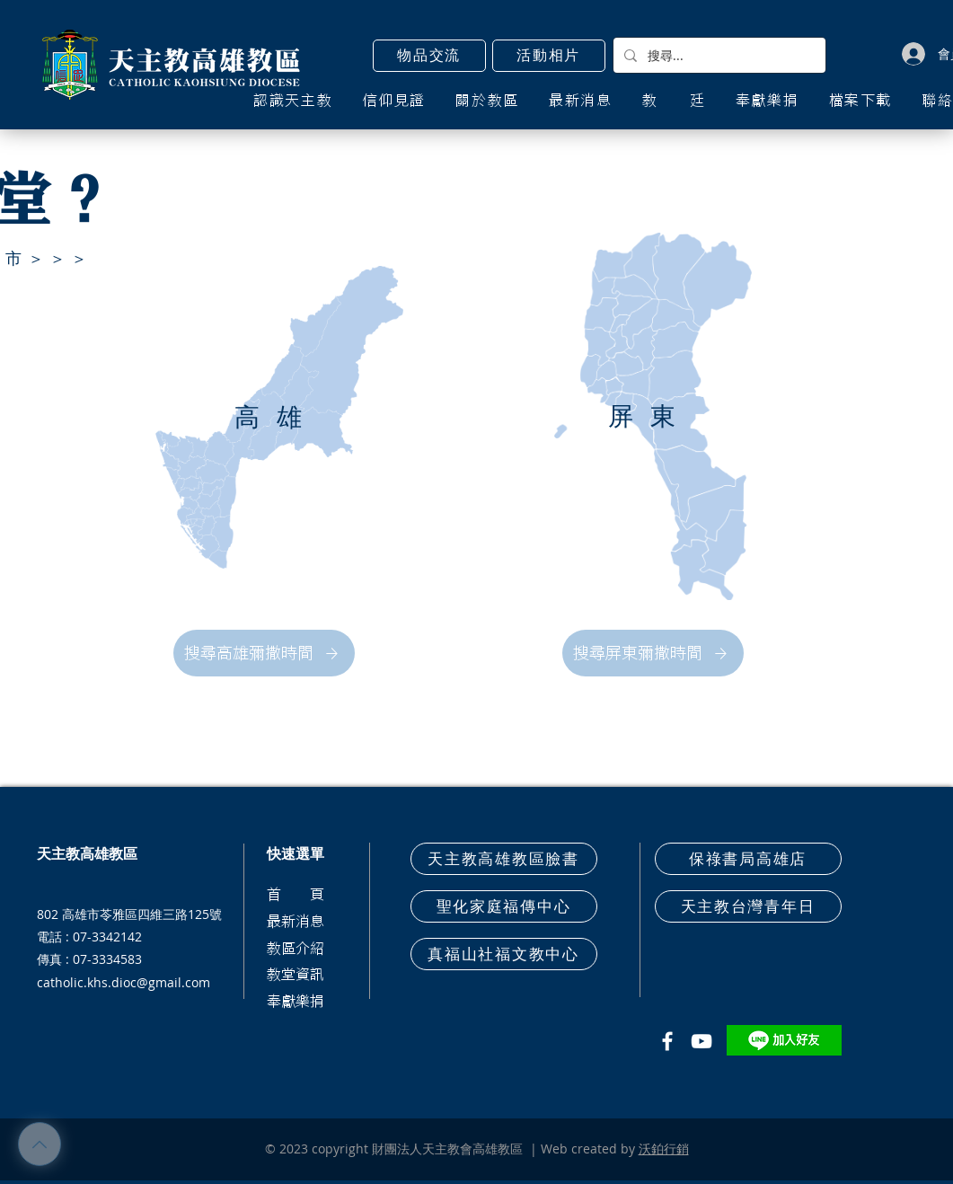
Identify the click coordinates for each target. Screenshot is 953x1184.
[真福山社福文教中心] (503, 954)
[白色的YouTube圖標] (701, 1041)
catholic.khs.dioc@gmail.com (123, 982)
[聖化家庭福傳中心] (503, 906)
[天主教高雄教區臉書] (503, 859)
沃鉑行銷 (664, 1148)
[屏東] (653, 416)
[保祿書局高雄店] (748, 859)
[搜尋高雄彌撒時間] (264, 653)
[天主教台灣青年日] (748, 906)
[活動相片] (548, 56)
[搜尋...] (718, 55)
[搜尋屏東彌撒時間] (653, 653)
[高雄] (279, 417)
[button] (429, 56)
